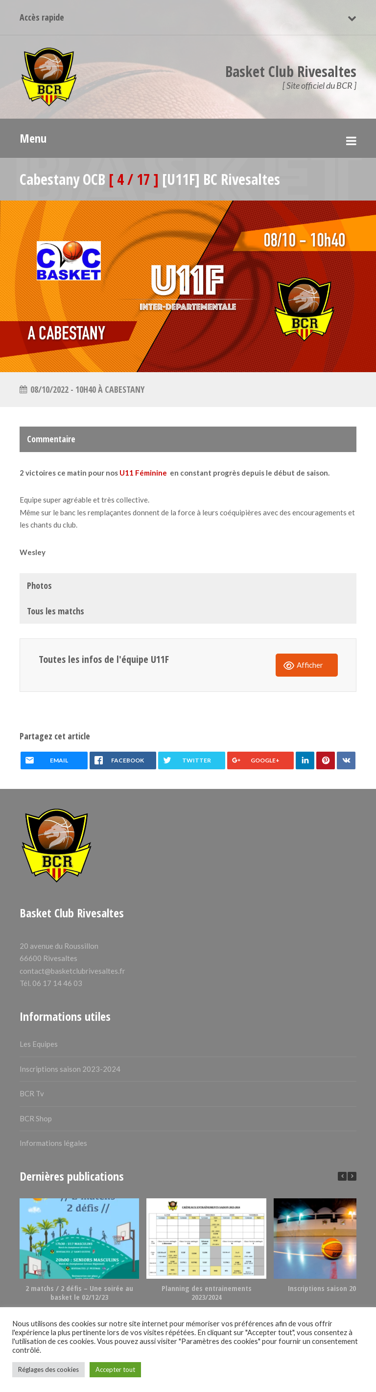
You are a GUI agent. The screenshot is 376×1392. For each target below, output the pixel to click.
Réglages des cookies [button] (48, 1369)
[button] (352, 1176)
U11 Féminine (143, 472)
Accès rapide (42, 17)
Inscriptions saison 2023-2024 (70, 1068)
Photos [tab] (39, 585)
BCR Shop (36, 1118)
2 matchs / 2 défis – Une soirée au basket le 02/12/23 (79, 1292)
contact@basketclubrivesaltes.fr (72, 970)
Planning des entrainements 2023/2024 (207, 1292)
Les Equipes (39, 1043)
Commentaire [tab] (51, 439)
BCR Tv (32, 1093)
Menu (33, 138)
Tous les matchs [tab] (55, 611)
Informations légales (53, 1143)
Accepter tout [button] (115, 1369)
